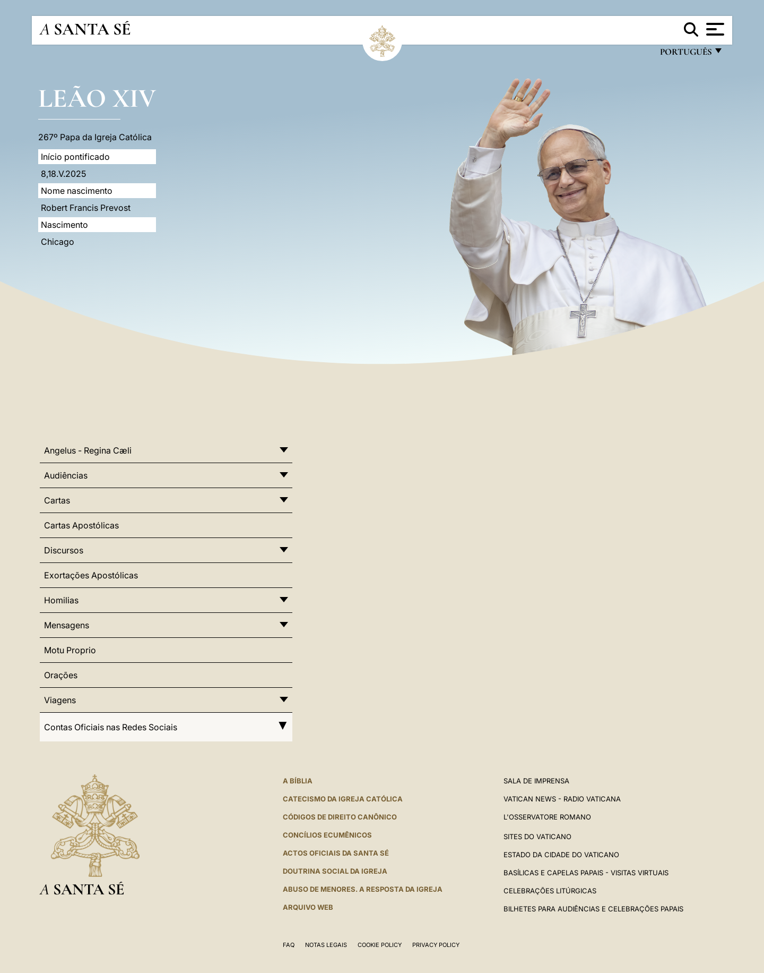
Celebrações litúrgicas (549, 890)
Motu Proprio (70, 650)
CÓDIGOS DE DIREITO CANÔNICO (340, 817)
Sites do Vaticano (537, 836)
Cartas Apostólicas (81, 525)
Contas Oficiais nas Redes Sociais (166, 727)
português (685, 54)
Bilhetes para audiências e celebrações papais (593, 908)
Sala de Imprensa (536, 780)
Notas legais (326, 945)
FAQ (288, 945)
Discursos (63, 550)
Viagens (60, 700)
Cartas (57, 500)
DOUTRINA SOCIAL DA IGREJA (335, 871)
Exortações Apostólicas (91, 575)
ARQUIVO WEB (308, 907)
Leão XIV (97, 98)
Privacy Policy (435, 945)
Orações (60, 675)
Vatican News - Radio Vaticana (562, 799)
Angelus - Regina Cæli (88, 450)
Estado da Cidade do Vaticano (561, 854)
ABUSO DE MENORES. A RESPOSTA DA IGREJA (362, 889)
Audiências (66, 475)
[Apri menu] (714, 29)
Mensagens (66, 625)
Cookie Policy (380, 945)
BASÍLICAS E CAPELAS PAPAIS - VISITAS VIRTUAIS (585, 872)
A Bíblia (297, 780)
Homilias (61, 600)
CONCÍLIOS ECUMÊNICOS (327, 835)
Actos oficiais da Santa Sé (336, 853)
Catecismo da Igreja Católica (343, 799)
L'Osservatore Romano (547, 817)
